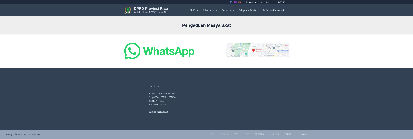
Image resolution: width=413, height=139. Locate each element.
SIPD (236, 134)
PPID (246, 134)
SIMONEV (259, 134)
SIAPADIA (274, 134)
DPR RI (281, 2)
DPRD (193, 10)
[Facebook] (231, 2)
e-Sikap (224, 134)
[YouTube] (239, 2)
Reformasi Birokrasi (275, 10)
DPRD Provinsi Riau (151, 8)
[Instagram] (235, 2)
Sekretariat (210, 10)
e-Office (211, 134)
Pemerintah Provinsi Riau (257, 2)
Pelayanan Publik (249, 10)
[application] (197, 10)
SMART (288, 134)
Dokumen (228, 10)
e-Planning (302, 134)
